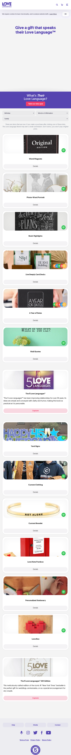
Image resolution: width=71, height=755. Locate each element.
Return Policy (46, 740)
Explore (36, 410)
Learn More (53, 14)
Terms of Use (24, 740)
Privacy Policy (35, 740)
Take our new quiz (35, 104)
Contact (58, 725)
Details (35, 166)
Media (35, 725)
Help (13, 725)
